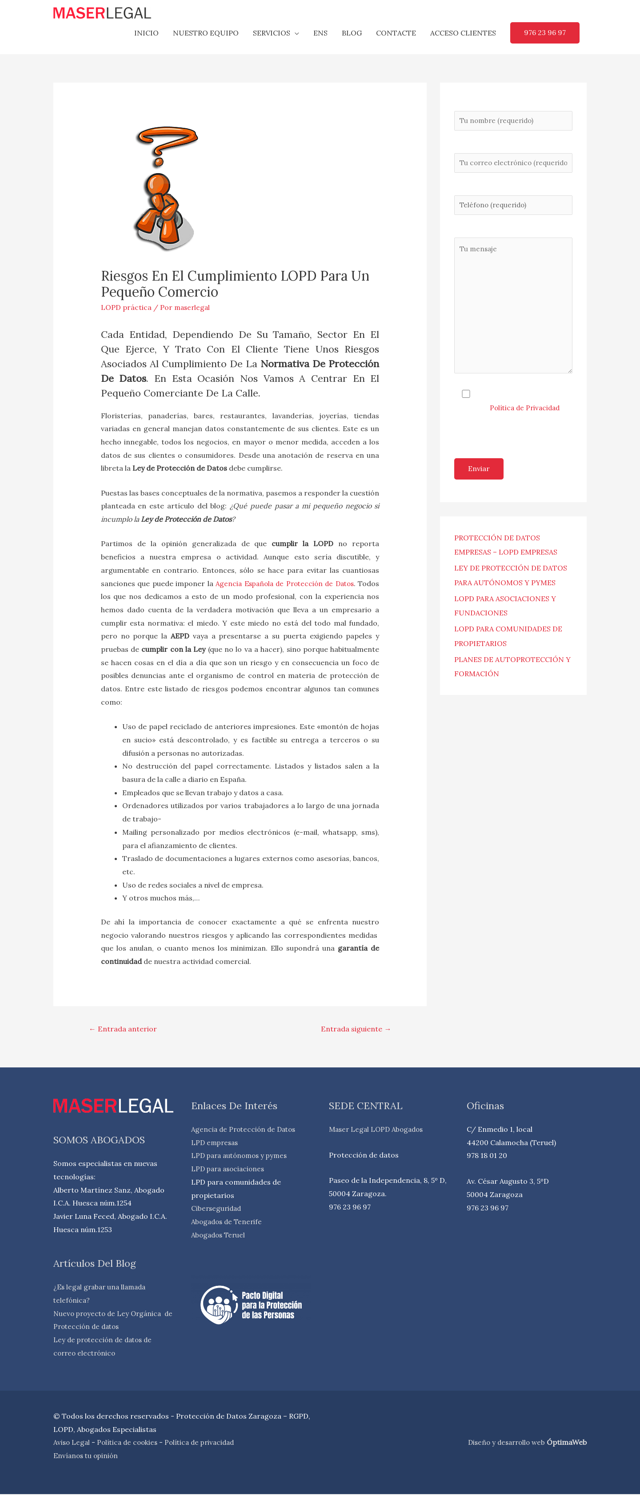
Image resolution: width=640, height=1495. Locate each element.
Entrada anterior (124, 1029)
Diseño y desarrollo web (505, 1443)
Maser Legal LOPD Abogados (378, 1130)
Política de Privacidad (527, 418)
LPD (199, 1143)
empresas (224, 1143)
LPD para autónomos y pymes (242, 1156)
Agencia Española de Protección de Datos (300, 583)
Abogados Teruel (219, 1235)
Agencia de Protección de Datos (246, 1130)
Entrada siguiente (353, 1029)
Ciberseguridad (217, 1209)
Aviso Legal (72, 1443)
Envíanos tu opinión (87, 1456)
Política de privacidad (206, 1443)
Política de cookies (130, 1443)
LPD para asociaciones (230, 1169)
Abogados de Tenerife (228, 1222)
